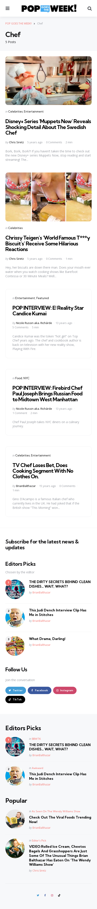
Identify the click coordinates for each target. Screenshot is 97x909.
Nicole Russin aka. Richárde (34, 323)
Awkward (37, 768)
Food (18, 378)
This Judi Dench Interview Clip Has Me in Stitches (57, 612)
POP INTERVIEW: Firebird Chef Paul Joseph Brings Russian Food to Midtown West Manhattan (47, 394)
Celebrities (15, 111)
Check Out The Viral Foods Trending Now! (60, 819)
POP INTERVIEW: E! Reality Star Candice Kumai (48, 311)
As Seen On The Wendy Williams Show (56, 811)
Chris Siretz (16, 142)
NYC (26, 378)
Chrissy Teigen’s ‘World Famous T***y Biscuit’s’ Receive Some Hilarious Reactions (47, 243)
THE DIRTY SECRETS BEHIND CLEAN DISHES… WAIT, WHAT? (60, 584)
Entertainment (34, 111)
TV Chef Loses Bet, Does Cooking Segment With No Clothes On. (42, 471)
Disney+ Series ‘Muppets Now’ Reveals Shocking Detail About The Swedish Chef (48, 127)
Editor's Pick (39, 840)
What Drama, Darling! (47, 639)
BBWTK (36, 738)
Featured (42, 298)
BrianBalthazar (26, 486)
